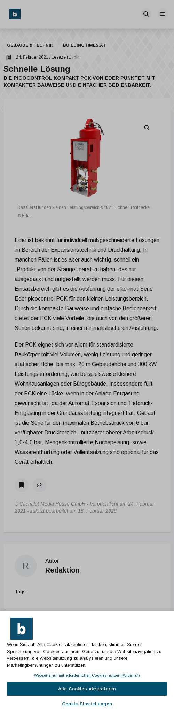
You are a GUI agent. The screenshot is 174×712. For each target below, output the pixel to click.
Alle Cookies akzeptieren (87, 688)
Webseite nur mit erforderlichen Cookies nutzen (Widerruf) (87, 675)
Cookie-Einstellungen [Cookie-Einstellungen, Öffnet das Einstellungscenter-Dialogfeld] (87, 703)
